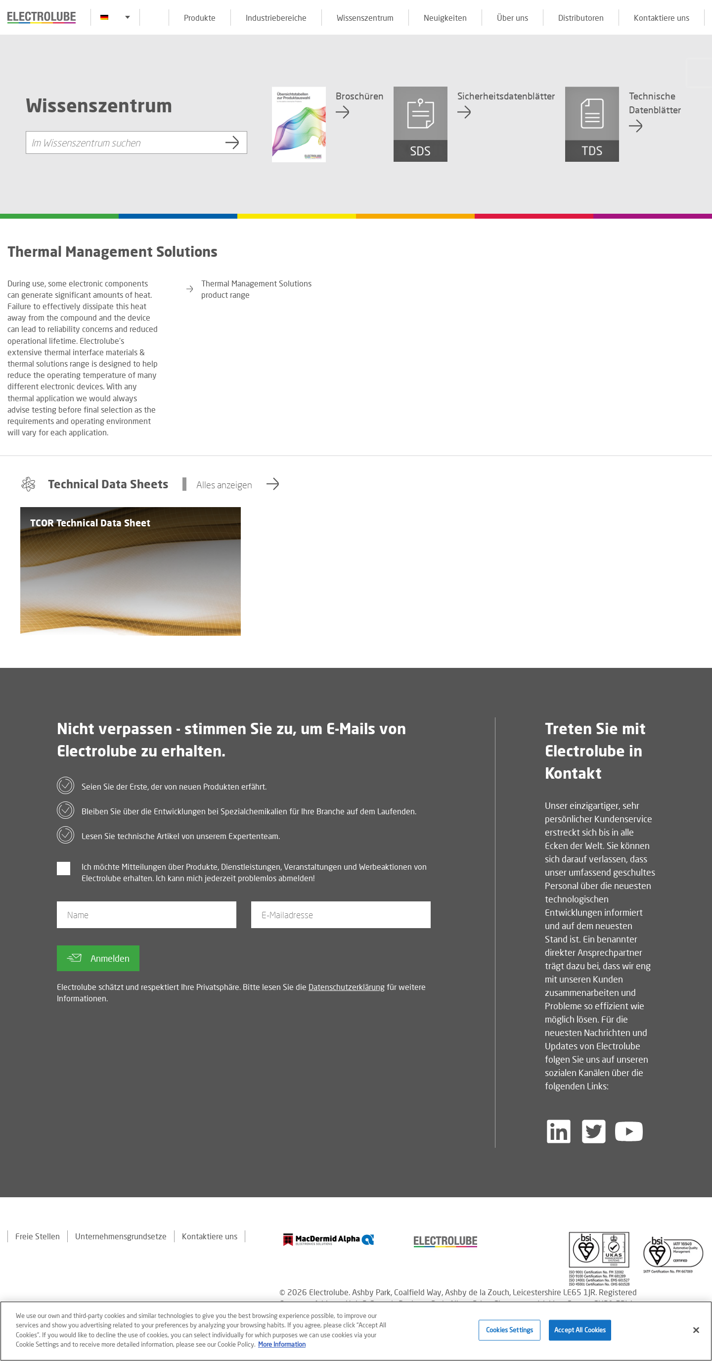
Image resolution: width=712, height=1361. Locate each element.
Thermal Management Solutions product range (256, 289)
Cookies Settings (509, 1330)
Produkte (200, 17)
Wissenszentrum (365, 17)
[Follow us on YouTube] (629, 1131)
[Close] (696, 1330)
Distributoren (581, 17)
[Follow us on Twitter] (594, 1131)
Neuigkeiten (445, 17)
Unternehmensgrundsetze (121, 1236)
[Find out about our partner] (328, 1239)
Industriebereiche (276, 17)
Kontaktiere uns (661, 17)
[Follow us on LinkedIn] (559, 1131)
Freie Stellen (37, 1236)
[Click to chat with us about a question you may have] (699, 73)
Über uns (512, 17)
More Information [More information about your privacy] (282, 1344)
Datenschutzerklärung (347, 986)
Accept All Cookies (580, 1330)
